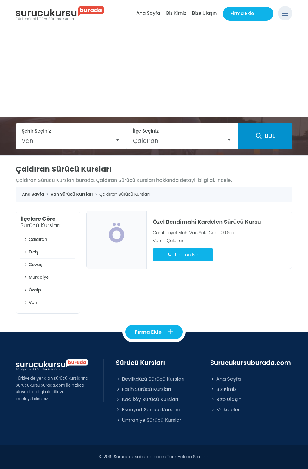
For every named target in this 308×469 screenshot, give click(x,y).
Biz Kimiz (176, 13)
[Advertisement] (154, 72)
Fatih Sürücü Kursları (143, 389)
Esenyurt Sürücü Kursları (148, 409)
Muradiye (36, 277)
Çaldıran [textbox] (145, 140)
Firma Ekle (248, 13)
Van (30, 302)
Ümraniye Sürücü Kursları (149, 420)
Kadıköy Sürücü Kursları (147, 399)
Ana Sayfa (148, 13)
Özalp (32, 290)
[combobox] (71, 140)
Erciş (30, 252)
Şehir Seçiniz (36, 131)
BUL (265, 136)
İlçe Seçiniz (146, 131)
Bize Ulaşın (204, 13)
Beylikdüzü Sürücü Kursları (150, 379)
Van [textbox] (27, 140)
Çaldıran (35, 239)
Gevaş (32, 265)
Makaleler (225, 409)
